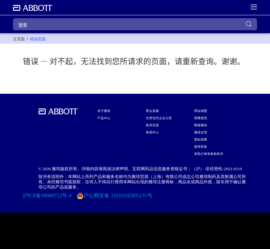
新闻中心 (152, 132)
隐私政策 (200, 139)
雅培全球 (200, 132)
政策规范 (200, 118)
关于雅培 (103, 110)
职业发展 (152, 110)
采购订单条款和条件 (208, 153)
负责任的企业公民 (159, 118)
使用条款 (200, 146)
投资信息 (152, 125)
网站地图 (200, 110)
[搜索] (135, 24)
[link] (19, 39)
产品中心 (103, 118)
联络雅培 (200, 125)
